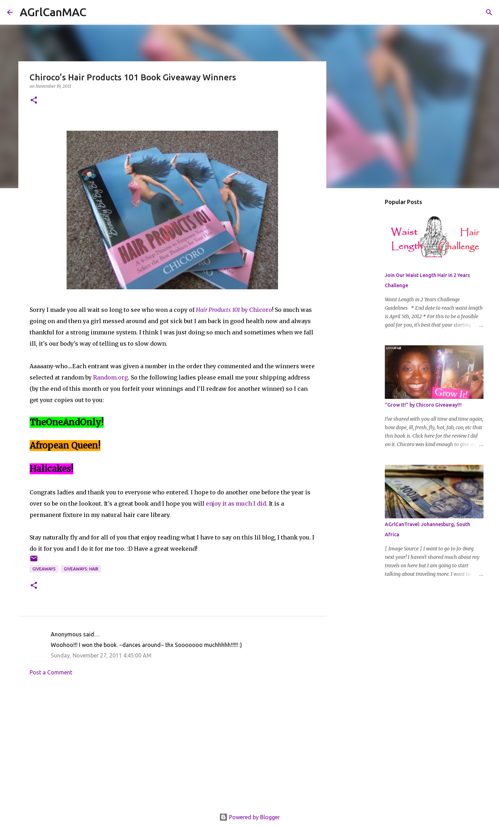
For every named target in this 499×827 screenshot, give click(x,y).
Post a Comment (51, 672)
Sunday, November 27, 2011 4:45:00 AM (101, 655)
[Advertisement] (172, 746)
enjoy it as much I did (236, 503)
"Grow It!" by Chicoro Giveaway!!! (423, 405)
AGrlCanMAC (53, 12)
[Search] (96, 12)
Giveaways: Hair (81, 569)
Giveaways (44, 569)
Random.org (110, 377)
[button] (34, 100)
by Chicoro (234, 309)
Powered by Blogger (249, 817)
